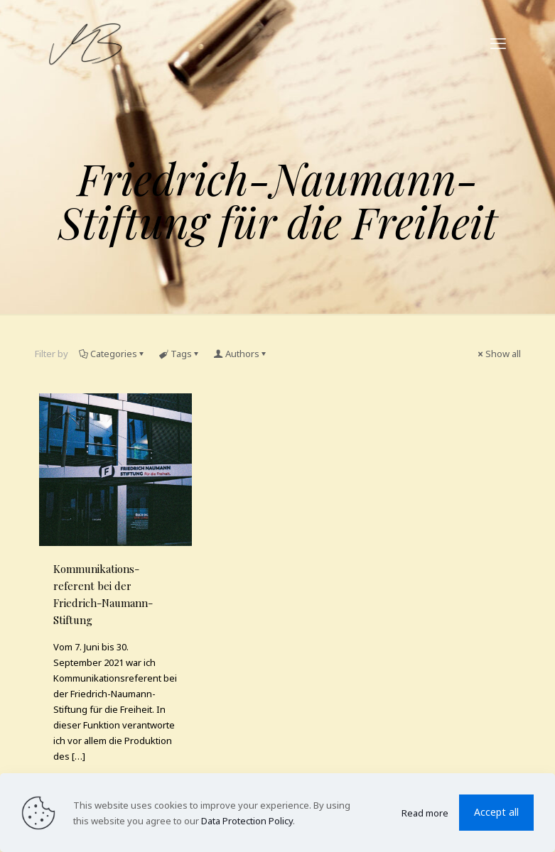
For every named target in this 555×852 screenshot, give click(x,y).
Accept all (496, 812)
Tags (180, 353)
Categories (112, 353)
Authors (241, 353)
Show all (498, 353)
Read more (425, 813)
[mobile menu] (498, 43)
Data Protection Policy (247, 820)
